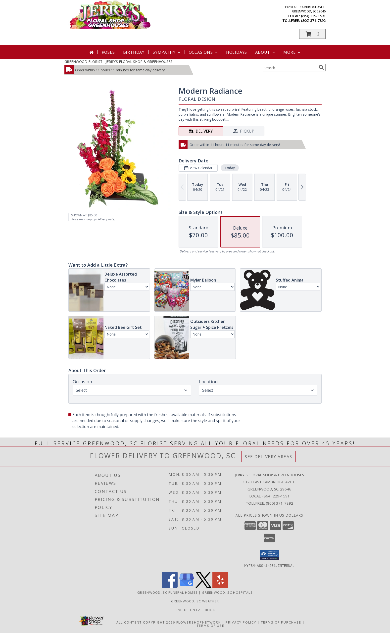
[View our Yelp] (220, 586)
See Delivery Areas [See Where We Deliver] (268, 456)
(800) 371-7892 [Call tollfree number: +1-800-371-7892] (313, 20)
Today (230, 167)
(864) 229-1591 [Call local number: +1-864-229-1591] (313, 15)
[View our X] (203, 586)
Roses (108, 52)
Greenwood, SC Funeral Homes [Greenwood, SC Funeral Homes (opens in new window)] (167, 592)
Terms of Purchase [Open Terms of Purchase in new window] (281, 622)
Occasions (204, 52)
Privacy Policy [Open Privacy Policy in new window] (241, 622)
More (292, 52)
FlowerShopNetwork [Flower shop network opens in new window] (198, 622)
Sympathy (167, 52)
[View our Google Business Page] (187, 586)
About (265, 52)
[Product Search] (289, 67)
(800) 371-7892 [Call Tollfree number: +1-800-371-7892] (279, 503)
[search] (321, 67)
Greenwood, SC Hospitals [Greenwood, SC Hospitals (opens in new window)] (227, 592)
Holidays (236, 52)
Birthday (134, 52)
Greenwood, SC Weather (195, 601)
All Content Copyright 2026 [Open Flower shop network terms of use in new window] (145, 622)
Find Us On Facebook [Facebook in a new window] (195, 609)
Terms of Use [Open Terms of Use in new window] (210, 625)
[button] (312, 34)
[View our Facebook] (170, 586)
